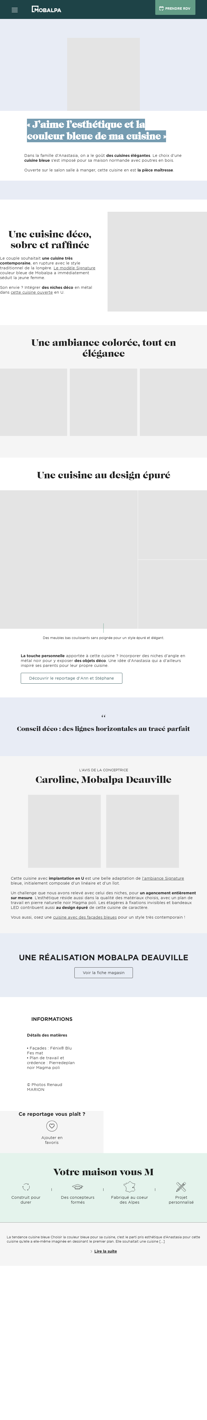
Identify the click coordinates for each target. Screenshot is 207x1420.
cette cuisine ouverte (32, 292)
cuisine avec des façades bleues (85, 917)
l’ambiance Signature (163, 878)
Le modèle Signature (74, 268)
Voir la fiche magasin (104, 972)
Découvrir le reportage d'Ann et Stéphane (71, 678)
